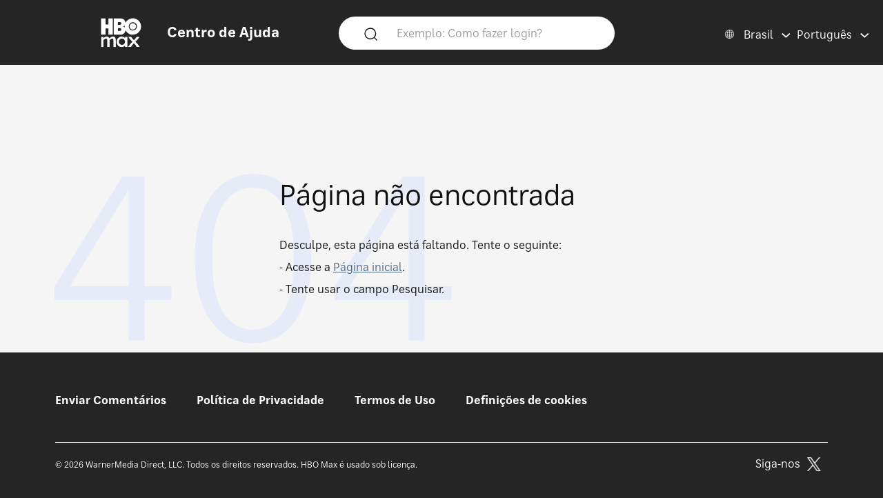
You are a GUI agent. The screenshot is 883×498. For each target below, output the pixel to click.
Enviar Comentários (110, 400)
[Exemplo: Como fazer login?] (496, 32)
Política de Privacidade (260, 400)
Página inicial (367, 267)
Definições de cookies (526, 400)
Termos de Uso (395, 400)
